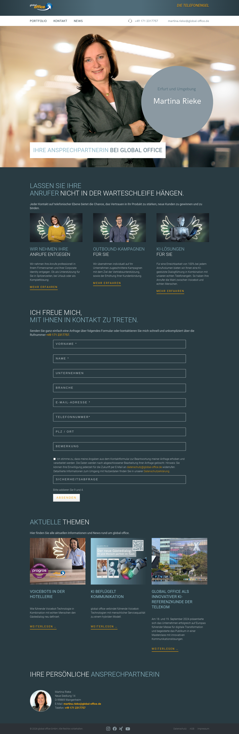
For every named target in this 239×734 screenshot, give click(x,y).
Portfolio (38, 21)
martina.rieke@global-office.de (82, 703)
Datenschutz (180, 728)
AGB (192, 728)
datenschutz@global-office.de (144, 467)
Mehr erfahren (44, 287)
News (78, 21)
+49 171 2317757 (146, 21)
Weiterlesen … (43, 626)
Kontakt (60, 21)
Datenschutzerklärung (156, 471)
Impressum (203, 728)
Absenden (66, 497)
